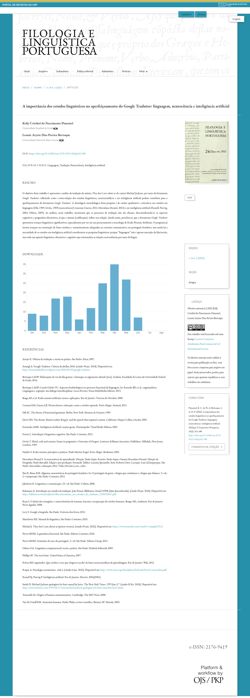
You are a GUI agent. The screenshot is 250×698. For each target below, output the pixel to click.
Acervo (38, 87)
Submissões (107, 71)
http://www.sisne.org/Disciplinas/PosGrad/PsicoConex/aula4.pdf (133, 570)
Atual (27, 71)
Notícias (126, 71)
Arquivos (42, 71)
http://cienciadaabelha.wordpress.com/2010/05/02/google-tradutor (56, 369)
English (236, 19)
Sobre (142, 71)
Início (25, 87)
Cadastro (186, 14)
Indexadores (62, 71)
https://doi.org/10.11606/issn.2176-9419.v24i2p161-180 (57, 153)
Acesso (202, 14)
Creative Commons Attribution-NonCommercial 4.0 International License (204, 343)
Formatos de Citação (205, 447)
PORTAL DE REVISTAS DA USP (19, 5)
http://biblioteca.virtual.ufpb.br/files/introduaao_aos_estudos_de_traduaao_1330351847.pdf (69, 494)
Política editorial (85, 71)
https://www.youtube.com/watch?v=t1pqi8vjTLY (137, 526)
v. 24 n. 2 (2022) (54, 87)
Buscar (228, 70)
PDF (190, 197)
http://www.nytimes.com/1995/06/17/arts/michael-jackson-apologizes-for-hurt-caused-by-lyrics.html (72, 587)
